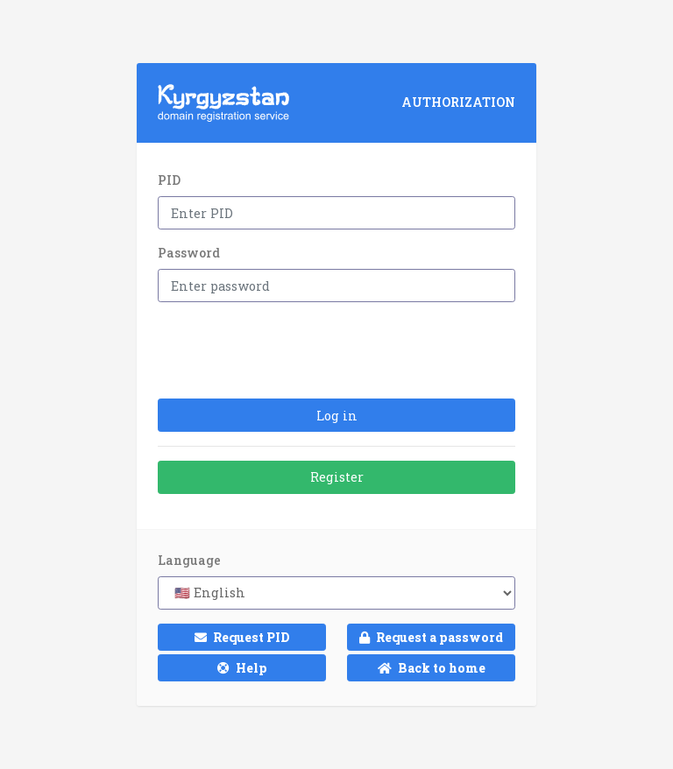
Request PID (242, 637)
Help (242, 668)
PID (169, 180)
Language (189, 560)
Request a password (431, 637)
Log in (337, 415)
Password (189, 252)
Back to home (431, 668)
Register (337, 477)
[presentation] (291, 350)
